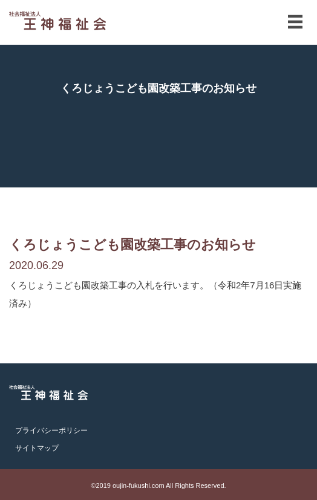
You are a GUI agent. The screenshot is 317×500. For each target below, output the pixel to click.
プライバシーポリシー (51, 430)
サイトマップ (37, 448)
